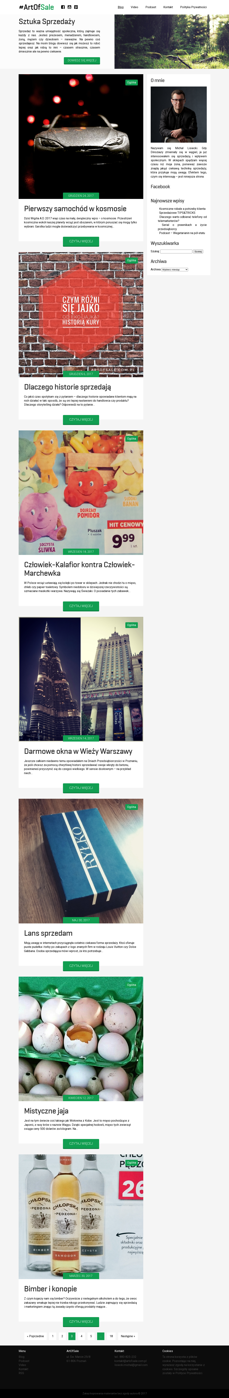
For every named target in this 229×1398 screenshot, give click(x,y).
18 (111, 1336)
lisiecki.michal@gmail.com (131, 1365)
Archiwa (156, 269)
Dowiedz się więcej (82, 60)
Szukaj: (155, 251)
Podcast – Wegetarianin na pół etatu (182, 233)
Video (134, 7)
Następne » (128, 1336)
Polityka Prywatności (193, 7)
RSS (21, 1373)
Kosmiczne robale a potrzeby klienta (182, 208)
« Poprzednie (35, 1336)
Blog (121, 7)
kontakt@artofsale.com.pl (130, 1361)
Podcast (150, 7)
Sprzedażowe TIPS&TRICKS (177, 212)
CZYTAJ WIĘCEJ (81, 241)
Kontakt (168, 7)
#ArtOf (36, 7)
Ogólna (131, 82)
